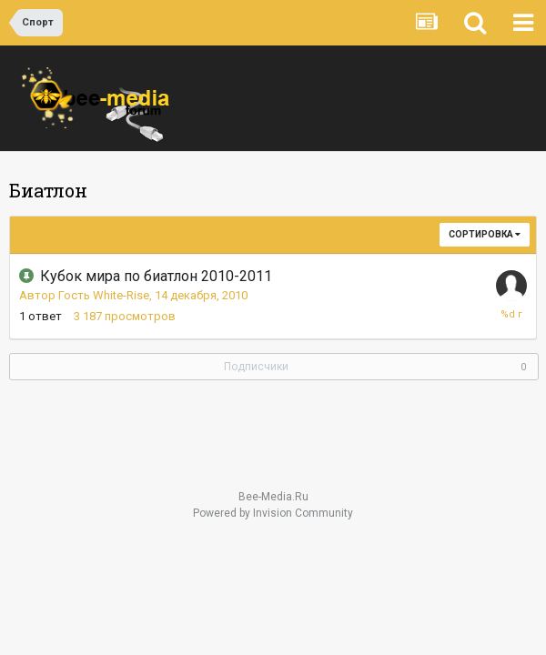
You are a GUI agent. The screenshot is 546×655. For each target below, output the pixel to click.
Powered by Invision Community (273, 513)
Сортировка (485, 234)
